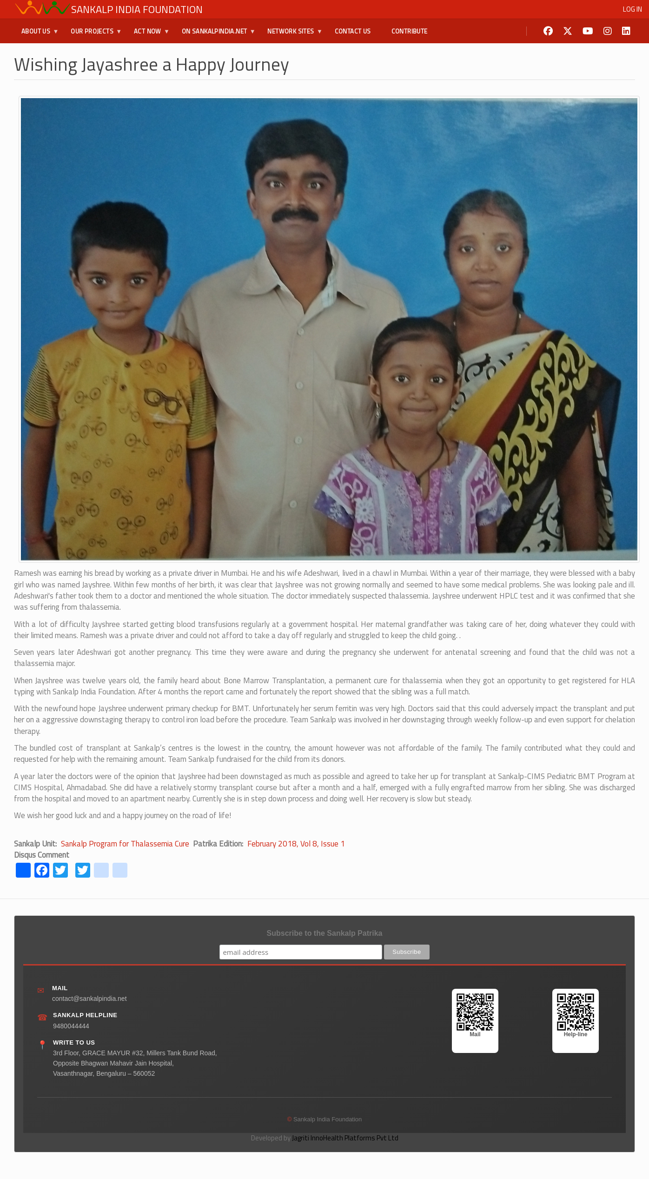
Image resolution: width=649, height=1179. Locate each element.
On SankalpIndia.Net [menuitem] (215, 35)
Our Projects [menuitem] (92, 35)
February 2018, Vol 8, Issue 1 (296, 844)
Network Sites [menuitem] (291, 35)
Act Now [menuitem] (148, 35)
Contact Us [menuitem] (353, 31)
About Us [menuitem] (36, 35)
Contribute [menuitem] (409, 31)
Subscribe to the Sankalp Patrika (325, 933)
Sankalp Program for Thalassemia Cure (125, 844)
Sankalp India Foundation (137, 9)
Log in (632, 9)
